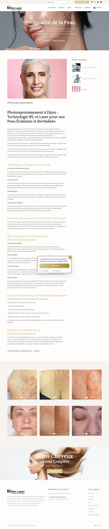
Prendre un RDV (82, 2)
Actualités (78, 7)
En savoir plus (54, 471)
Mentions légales (93, 515)
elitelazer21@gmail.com (58, 497)
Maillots (84, 89)
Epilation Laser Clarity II (89, 78)
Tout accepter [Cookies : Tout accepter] (54, 266)
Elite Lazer (51, 7)
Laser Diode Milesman (89, 67)
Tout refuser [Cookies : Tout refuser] (44, 271)
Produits (90, 499)
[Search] (57, 2)
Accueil (46, 41)
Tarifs (69, 7)
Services (61, 7)
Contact (87, 7)
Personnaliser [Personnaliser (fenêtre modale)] (56, 271)
